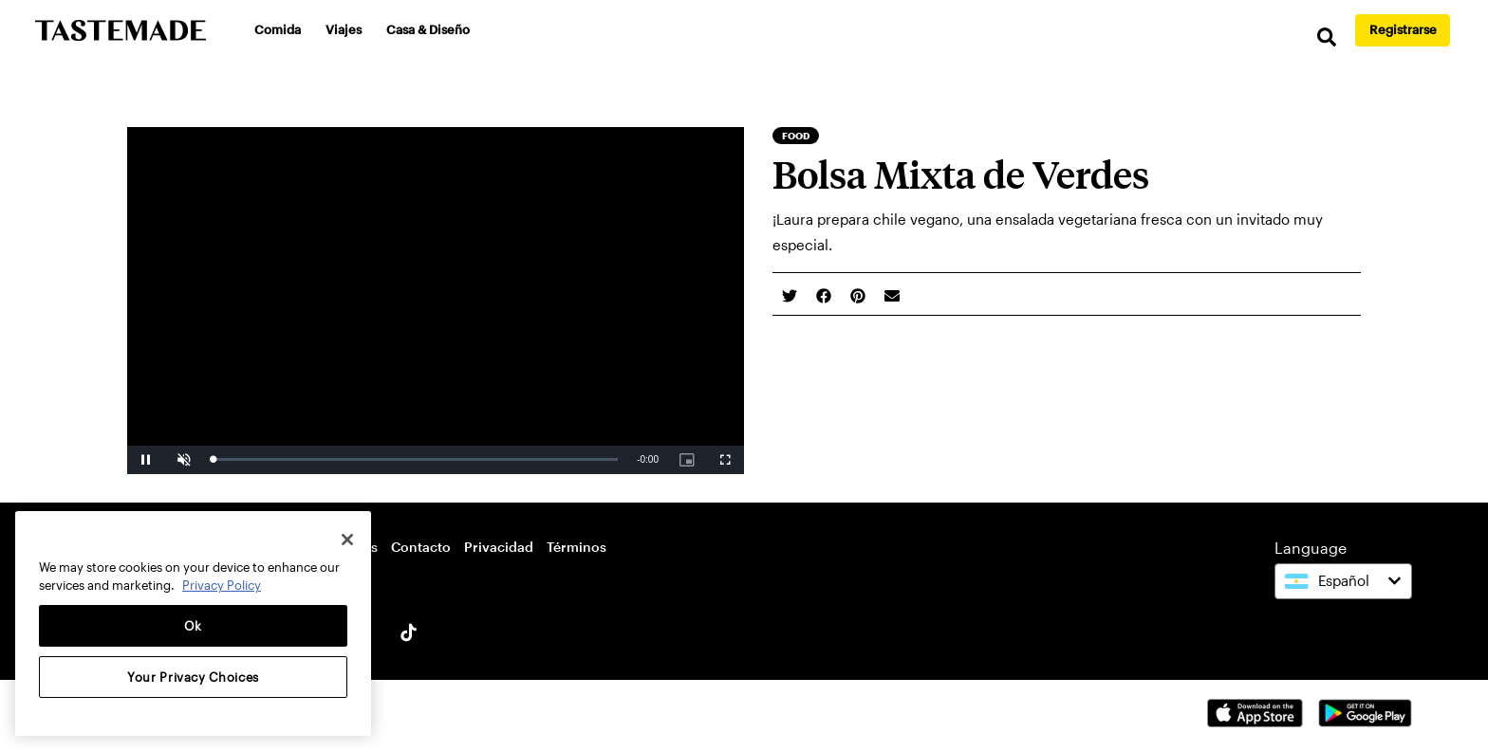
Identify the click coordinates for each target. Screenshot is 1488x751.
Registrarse (1403, 29)
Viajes (344, 29)
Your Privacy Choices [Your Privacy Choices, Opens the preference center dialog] (193, 677)
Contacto (421, 547)
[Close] (347, 539)
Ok (193, 625)
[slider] (415, 459)
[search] (1327, 37)
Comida (277, 29)
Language (1310, 548)
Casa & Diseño (428, 29)
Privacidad (498, 547)
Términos (576, 547)
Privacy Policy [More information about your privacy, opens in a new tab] (221, 585)
